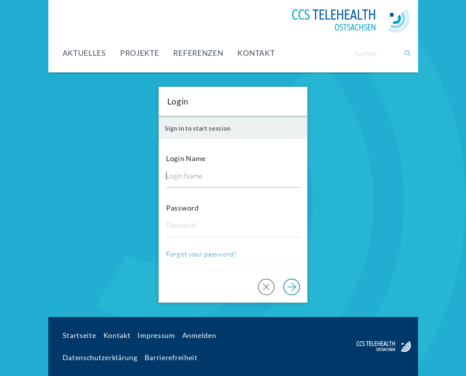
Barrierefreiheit (171, 357)
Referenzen (198, 52)
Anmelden (199, 335)
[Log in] (291, 287)
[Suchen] (376, 53)
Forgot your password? (201, 254)
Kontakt (256, 52)
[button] (266, 287)
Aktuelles (84, 52)
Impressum (156, 335)
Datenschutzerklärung (100, 357)
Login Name (186, 158)
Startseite (79, 335)
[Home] (350, 21)
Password (182, 207)
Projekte (139, 52)
